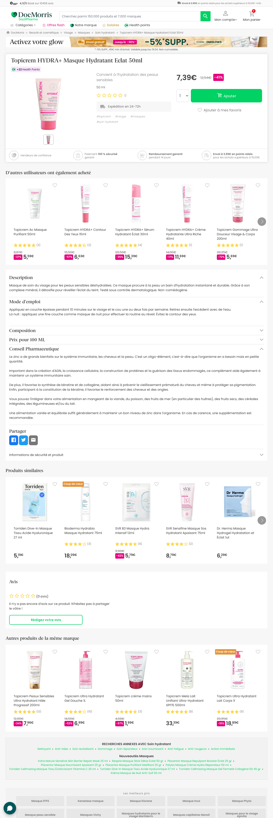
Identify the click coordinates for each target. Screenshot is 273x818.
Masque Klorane (141, 801)
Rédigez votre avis (46, 620)
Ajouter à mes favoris (219, 110)
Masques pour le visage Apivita (242, 815)
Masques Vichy (90, 815)
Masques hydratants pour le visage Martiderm (141, 815)
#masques (137, 117)
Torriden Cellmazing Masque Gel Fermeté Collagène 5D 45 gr (219, 769)
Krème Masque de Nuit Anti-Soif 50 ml (136, 773)
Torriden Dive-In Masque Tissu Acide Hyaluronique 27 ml (137, 769)
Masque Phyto (241, 801)
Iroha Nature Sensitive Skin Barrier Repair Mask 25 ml (73, 761)
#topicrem (103, 117)
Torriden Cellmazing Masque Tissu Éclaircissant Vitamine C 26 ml (52, 769)
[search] (205, 16)
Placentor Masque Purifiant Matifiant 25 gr (134, 765)
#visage (120, 117)
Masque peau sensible (40, 815)
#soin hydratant (107, 122)
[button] (225, 15)
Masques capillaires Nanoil (191, 815)
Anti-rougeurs (197, 749)
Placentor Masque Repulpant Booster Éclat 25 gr (199, 761)
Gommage (105, 749)
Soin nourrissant (152, 749)
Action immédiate (223, 749)
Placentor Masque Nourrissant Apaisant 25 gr (71, 765)
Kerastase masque (90, 801)
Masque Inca (191, 801)
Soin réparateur (127, 749)
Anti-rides (61, 749)
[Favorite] (54, 185)
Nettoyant (44, 749)
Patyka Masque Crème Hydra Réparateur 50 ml (197, 765)
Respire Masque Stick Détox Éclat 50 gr (137, 761)
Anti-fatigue (176, 749)
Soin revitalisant (83, 749)
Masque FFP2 (40, 801)
